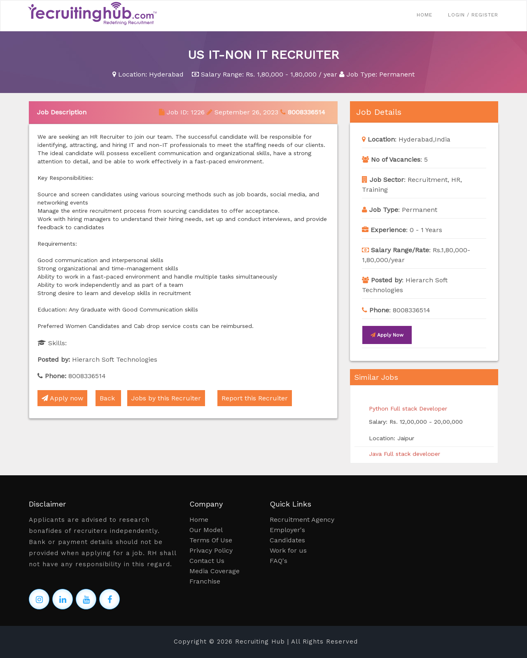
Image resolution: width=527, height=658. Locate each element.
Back (108, 398)
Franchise (204, 581)
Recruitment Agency (302, 519)
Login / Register (473, 15)
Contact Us (206, 561)
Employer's (287, 530)
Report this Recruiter (255, 398)
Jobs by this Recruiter (166, 398)
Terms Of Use (210, 540)
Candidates (287, 540)
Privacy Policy (211, 550)
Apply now (62, 398)
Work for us (288, 550)
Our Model (206, 530)
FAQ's (278, 561)
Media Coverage (214, 571)
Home (424, 15)
